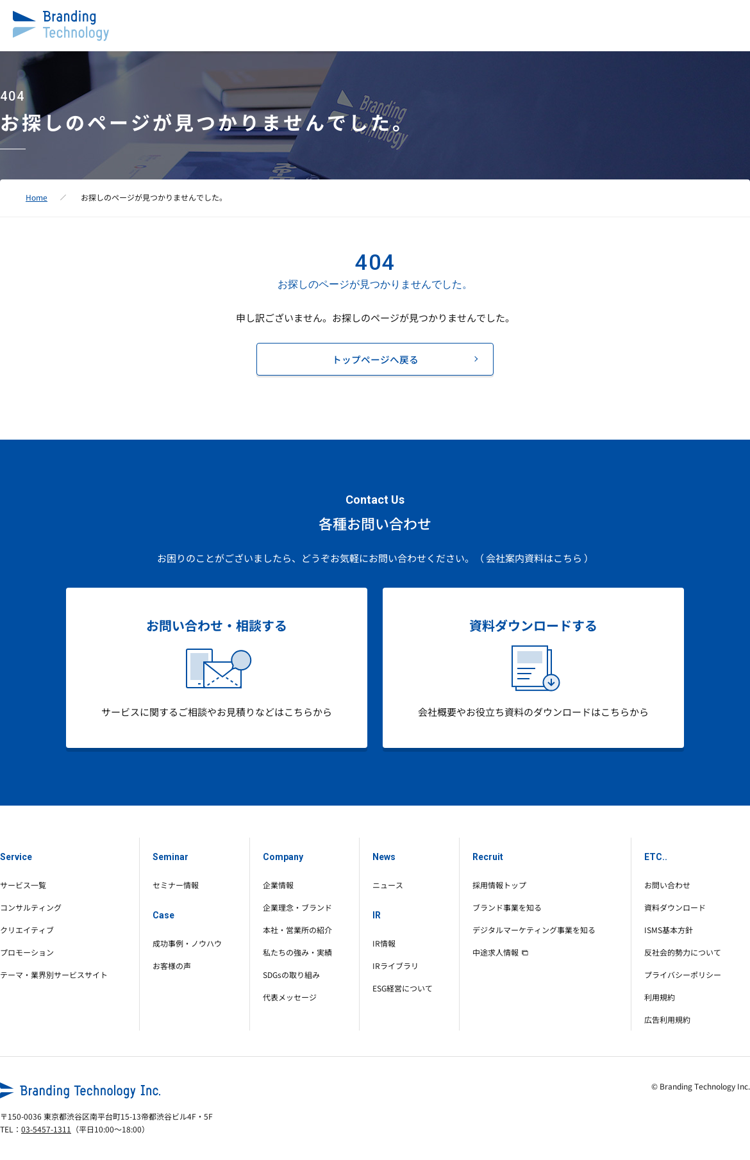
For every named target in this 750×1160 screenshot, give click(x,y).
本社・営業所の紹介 (297, 929)
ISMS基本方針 (668, 929)
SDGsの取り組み (291, 974)
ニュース (387, 884)
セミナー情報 (176, 884)
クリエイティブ (27, 929)
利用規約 (659, 996)
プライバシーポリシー (682, 974)
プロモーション (27, 952)
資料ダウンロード (675, 907)
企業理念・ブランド (297, 907)
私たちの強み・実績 (297, 952)
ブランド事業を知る (507, 907)
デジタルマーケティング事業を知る (534, 929)
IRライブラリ (395, 965)
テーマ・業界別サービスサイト (54, 974)
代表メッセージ (290, 996)
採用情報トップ (499, 884)
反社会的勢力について (682, 952)
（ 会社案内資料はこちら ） (534, 558)
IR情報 (384, 943)
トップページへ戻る (375, 359)
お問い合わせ (667, 884)
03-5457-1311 (46, 1128)
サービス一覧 (23, 884)
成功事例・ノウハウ (187, 943)
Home (36, 197)
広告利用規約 (667, 1019)
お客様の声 (172, 965)
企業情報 (278, 884)
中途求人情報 (500, 952)
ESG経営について (402, 987)
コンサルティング (31, 907)
